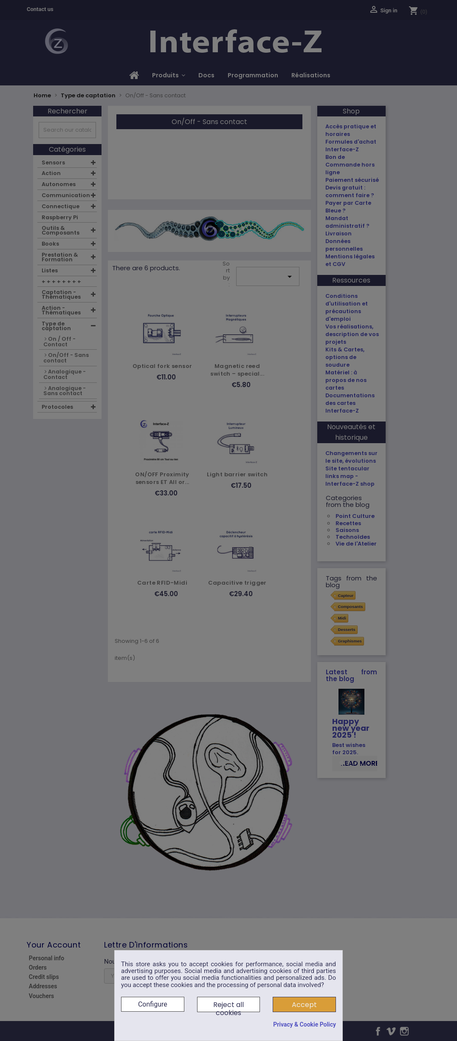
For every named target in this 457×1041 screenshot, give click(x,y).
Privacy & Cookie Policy (304, 1024)
